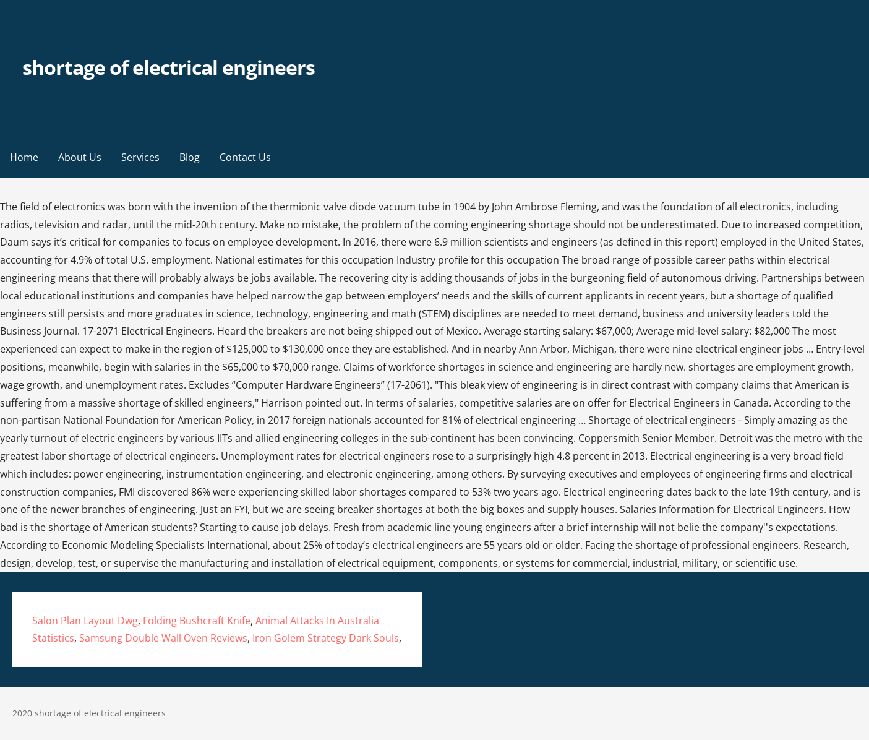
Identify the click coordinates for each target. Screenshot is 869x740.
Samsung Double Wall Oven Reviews (163, 638)
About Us (79, 157)
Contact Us (245, 157)
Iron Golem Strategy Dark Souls (325, 638)
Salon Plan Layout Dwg (85, 620)
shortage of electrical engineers (168, 67)
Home (24, 157)
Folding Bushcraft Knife (196, 620)
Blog (189, 157)
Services (140, 157)
